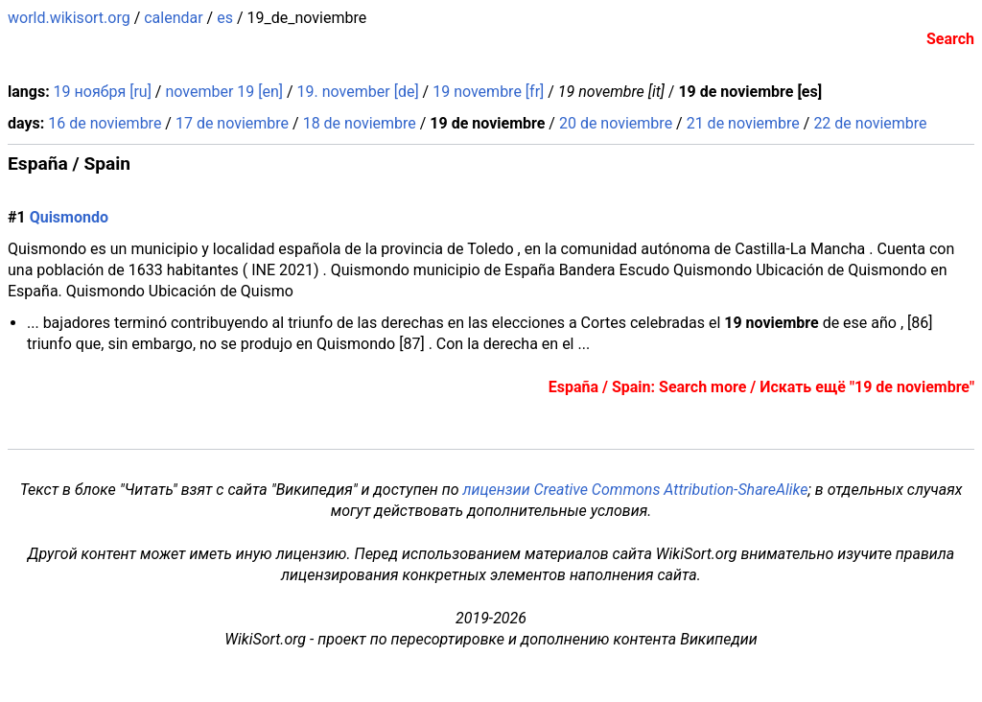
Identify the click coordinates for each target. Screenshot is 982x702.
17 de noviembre (232, 123)
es (225, 18)
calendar (173, 18)
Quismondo (69, 217)
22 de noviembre (869, 123)
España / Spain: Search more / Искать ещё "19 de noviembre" (761, 387)
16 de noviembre (104, 123)
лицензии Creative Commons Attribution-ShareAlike (634, 489)
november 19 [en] (224, 91)
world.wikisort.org (69, 18)
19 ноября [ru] (103, 91)
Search (950, 39)
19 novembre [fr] (488, 91)
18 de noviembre (359, 123)
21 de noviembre (743, 123)
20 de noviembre (615, 123)
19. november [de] (358, 91)
